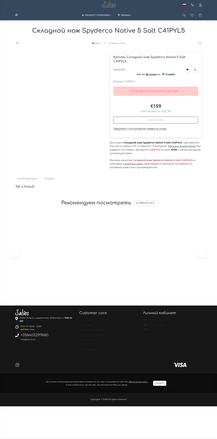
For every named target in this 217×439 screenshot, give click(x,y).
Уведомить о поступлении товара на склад (139, 128)
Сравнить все (145, 203)
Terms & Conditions (92, 336)
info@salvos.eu (28, 339)
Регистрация (154, 326)
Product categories (97, 15)
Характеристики (27, 178)
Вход (149, 321)
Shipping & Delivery (92, 331)
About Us (86, 321)
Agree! (159, 383)
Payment (86, 326)
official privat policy (138, 381)
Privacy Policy (89, 341)
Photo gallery (89, 350)
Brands (125, 15)
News (84, 346)
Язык (149, 331)
